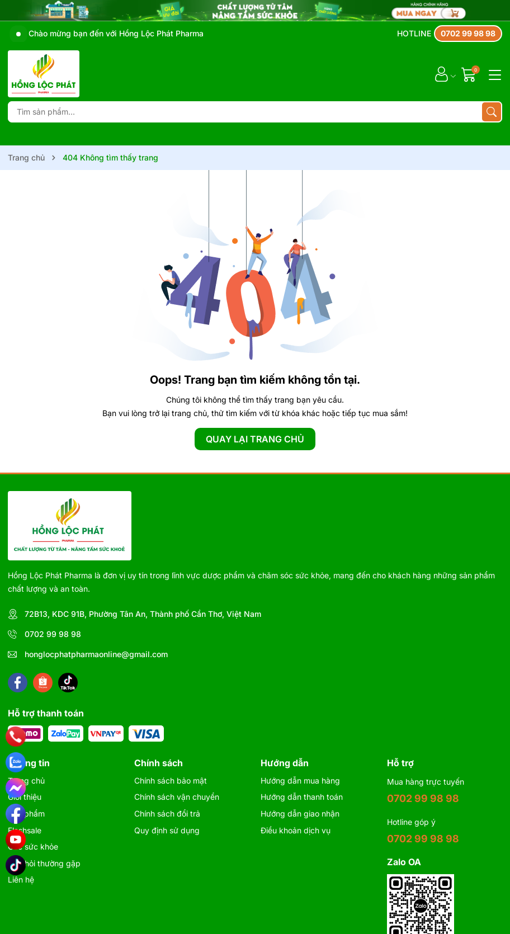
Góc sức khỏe (33, 846)
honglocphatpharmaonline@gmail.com (96, 654)
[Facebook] (17, 682)
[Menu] (493, 74)
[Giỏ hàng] (470, 74)
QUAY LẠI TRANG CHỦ (255, 439)
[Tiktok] (68, 682)
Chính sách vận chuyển (176, 796)
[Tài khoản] (441, 74)
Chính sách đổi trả (167, 813)
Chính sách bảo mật (170, 780)
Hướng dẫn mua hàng (300, 780)
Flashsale (24, 830)
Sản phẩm (26, 813)
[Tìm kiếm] (491, 111)
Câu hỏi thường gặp (44, 863)
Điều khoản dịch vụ (295, 830)
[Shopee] (43, 682)
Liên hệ (21, 879)
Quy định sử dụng (167, 830)
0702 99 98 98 (53, 634)
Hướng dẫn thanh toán (302, 796)
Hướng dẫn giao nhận (300, 813)
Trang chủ (26, 780)
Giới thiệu (24, 796)
